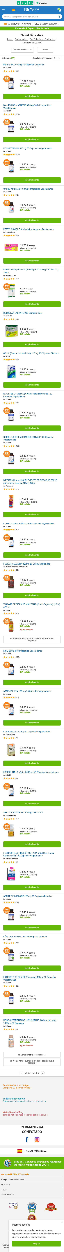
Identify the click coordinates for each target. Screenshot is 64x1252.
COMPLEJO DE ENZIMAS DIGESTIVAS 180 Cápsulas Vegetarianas (28, 438)
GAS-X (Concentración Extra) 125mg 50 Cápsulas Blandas (31, 353)
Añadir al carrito (32, 96)
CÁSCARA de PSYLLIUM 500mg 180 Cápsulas (25, 936)
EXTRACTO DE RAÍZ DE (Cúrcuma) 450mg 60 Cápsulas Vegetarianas (29, 978)
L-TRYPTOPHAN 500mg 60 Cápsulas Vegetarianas (27, 148)
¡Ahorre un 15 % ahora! (17, 24)
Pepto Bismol (10, 232)
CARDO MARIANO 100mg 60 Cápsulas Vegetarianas (28, 189)
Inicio (10, 39)
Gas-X (8, 356)
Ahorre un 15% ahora (15, 1174)
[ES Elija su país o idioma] (14, 10)
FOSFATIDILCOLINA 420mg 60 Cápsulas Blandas (26, 564)
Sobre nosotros (7, 1195)
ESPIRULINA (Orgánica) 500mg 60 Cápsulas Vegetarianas (30, 772)
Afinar (45, 50)
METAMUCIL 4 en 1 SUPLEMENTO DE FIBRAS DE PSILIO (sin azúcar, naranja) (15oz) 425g (30, 481)
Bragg (8, 610)
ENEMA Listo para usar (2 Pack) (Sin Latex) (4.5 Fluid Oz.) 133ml (30, 271)
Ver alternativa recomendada (32, 1055)
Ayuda (4, 1190)
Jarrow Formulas (12, 859)
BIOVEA (8, 68)
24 (57, 58)
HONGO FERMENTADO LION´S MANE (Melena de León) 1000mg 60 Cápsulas (29, 1021)
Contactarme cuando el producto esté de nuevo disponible (32, 639)
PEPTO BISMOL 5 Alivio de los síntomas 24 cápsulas (28, 229)
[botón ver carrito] (60, 10)
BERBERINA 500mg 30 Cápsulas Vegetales (23, 64)
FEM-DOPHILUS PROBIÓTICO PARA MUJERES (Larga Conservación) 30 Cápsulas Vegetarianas (28, 854)
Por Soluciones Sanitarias (42, 39)
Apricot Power (11, 815)
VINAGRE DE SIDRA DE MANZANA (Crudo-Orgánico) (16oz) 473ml (31, 605)
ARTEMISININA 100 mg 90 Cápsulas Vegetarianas (27, 691)
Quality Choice (11, 275)
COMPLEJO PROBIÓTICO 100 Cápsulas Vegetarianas (28, 523)
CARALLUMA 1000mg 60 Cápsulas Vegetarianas (26, 731)
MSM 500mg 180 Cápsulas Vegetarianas (22, 651)
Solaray (8, 1026)
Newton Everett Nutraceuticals (17, 567)
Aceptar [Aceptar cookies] (36, 1243)
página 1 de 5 (32, 1073)
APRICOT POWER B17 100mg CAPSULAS (23, 812)
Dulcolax (9, 316)
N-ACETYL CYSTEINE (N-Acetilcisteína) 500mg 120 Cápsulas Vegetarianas (27, 395)
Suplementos (21, 39)
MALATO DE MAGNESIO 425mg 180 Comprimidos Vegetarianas (27, 106)
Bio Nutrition (10, 735)
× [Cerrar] (62, 1222)
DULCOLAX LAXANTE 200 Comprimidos (22, 313)
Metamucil (9, 486)
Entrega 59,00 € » (47, 24)
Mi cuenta (5, 1185)
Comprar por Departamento (12, 1179)
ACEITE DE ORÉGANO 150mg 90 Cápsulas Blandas (27, 896)
